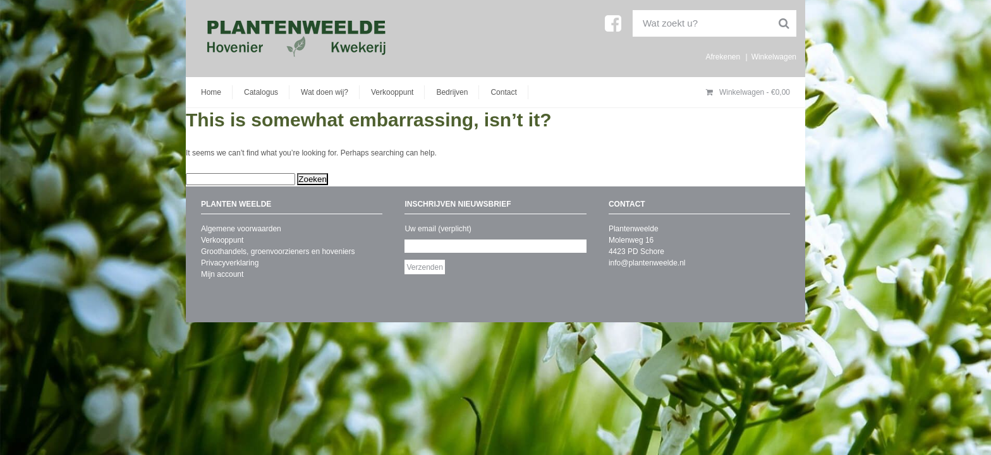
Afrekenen (722, 56)
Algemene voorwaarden (241, 228)
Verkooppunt (392, 92)
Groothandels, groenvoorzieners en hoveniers (278, 251)
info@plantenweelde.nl (647, 262)
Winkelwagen (773, 56)
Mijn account (222, 274)
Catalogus (261, 92)
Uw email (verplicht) (437, 228)
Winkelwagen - (748, 92)
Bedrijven (452, 92)
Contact (503, 92)
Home (211, 92)
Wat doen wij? (324, 92)
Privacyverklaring (229, 262)
